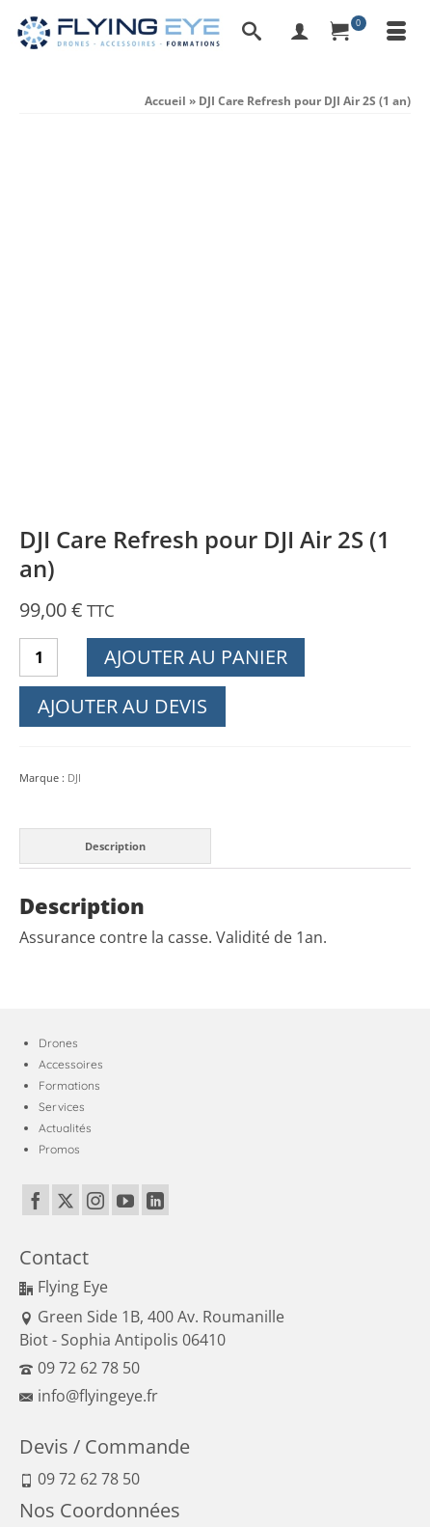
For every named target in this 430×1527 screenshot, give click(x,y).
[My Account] (300, 33)
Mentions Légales (62, 1445)
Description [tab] (115, 478)
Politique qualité (141, 1468)
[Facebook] (35, 833)
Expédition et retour (359, 1468)
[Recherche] (252, 33)
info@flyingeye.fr (88, 1029)
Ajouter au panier (195, 290)
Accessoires (71, 697)
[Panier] (348, 33)
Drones (58, 676)
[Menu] (396, 33)
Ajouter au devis (122, 339)
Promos (59, 782)
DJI (74, 410)
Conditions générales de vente (192, 1445)
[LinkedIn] (155, 833)
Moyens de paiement (245, 1468)
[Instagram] (95, 833)
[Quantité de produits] (38, 290)
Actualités (65, 761)
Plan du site (144, 1492)
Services (62, 740)
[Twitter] (65, 833)
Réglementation (65, 1492)
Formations (69, 718)
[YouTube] (125, 833)
